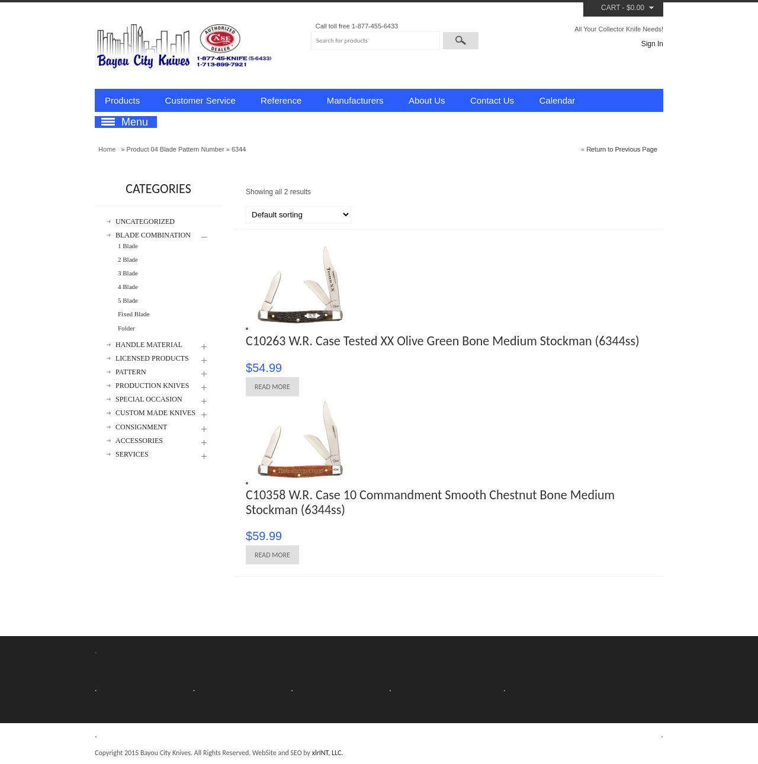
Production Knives (152, 386)
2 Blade (128, 259)
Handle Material (148, 345)
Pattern (130, 372)
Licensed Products (152, 358)
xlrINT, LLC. (327, 753)
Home (106, 149)
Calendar (557, 100)
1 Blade (128, 245)
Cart (610, 8)
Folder (126, 328)
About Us (427, 100)
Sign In (652, 44)
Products (122, 100)
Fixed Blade (133, 313)
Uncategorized (145, 222)
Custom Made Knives (155, 413)
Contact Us (492, 100)
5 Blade (128, 300)
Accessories (139, 441)
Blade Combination (153, 235)
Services (132, 454)
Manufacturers (355, 100)
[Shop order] (298, 214)
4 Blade (128, 286)
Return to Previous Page (621, 149)
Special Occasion (148, 399)
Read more (272, 387)
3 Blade (128, 273)
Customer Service (200, 100)
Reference (281, 100)
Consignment (141, 427)
